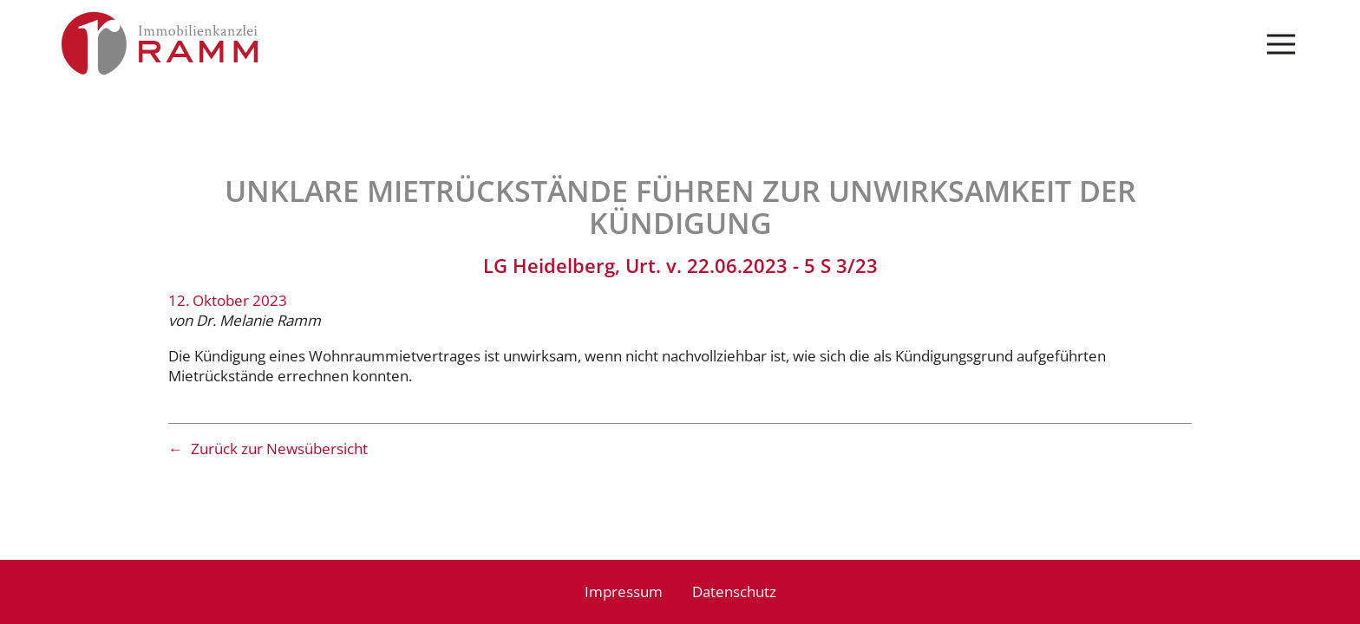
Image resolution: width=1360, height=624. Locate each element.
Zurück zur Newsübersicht (279, 448)
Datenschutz (734, 591)
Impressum (624, 591)
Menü (1281, 44)
